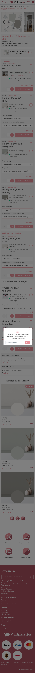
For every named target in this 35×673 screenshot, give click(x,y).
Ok (27, 342)
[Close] (29, 330)
